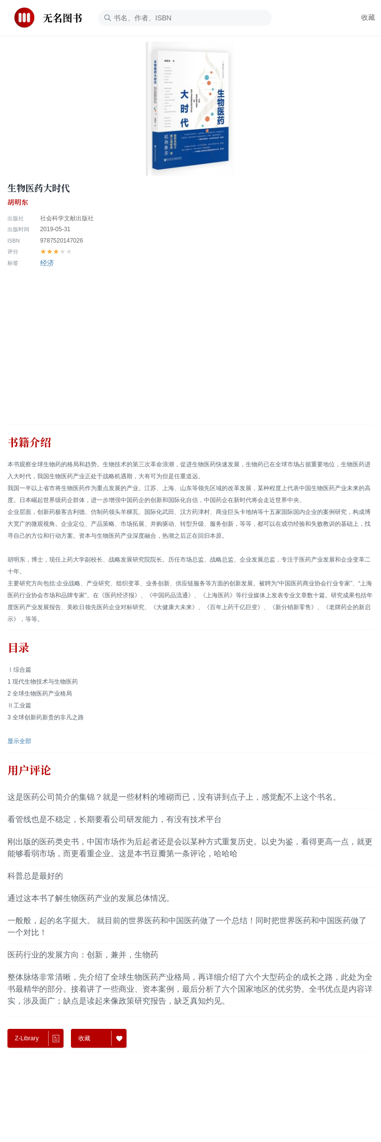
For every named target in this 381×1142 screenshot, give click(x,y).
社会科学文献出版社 (67, 218)
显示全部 (19, 741)
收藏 (368, 17)
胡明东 (17, 202)
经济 (47, 263)
